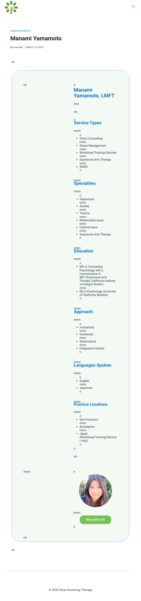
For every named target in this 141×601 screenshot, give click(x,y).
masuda (18, 47)
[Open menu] (133, 6)
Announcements (20, 31)
